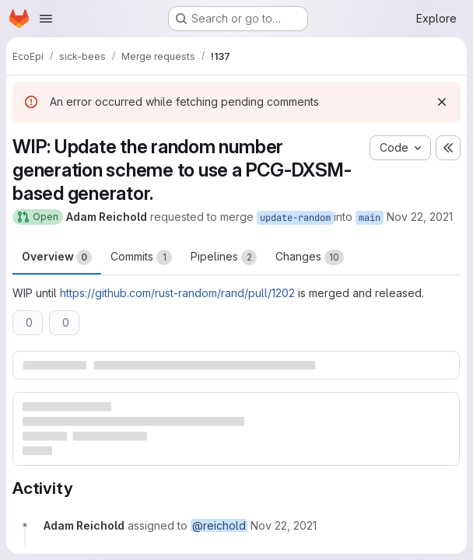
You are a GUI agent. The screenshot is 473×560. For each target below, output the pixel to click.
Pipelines (224, 257)
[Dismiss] (442, 102)
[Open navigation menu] (45, 18)
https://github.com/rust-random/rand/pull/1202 (177, 292)
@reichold (219, 525)
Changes (309, 257)
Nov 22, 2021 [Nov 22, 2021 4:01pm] (420, 216)
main (369, 218)
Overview (57, 257)
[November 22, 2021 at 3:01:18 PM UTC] (284, 525)
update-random (295, 218)
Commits (141, 257)
